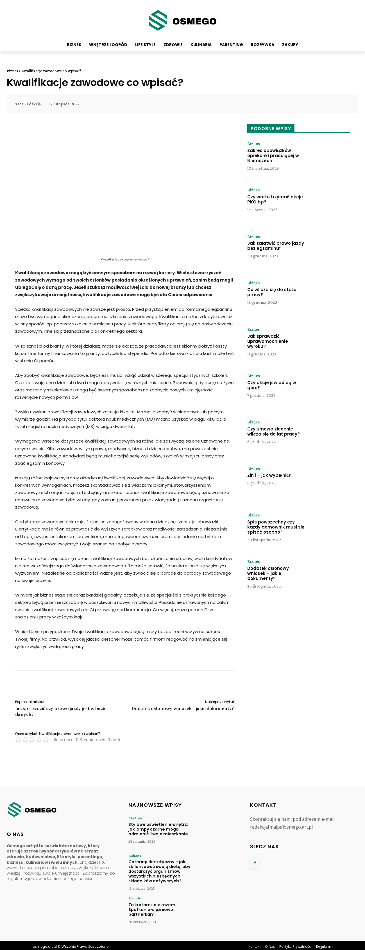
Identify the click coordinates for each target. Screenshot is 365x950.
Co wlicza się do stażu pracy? (271, 292)
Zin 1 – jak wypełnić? (269, 476)
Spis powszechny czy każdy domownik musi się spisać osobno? (275, 527)
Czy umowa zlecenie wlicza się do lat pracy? (273, 431)
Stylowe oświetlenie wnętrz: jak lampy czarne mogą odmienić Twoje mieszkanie (158, 829)
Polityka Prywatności (295, 944)
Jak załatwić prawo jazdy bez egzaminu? (275, 246)
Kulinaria (134, 855)
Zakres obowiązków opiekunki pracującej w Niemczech (273, 156)
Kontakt (254, 944)
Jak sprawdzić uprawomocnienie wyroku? (267, 341)
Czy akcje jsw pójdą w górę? (271, 385)
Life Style (135, 818)
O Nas (270, 944)
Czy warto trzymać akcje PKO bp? (275, 199)
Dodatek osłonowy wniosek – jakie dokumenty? (183, 708)
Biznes (12, 71)
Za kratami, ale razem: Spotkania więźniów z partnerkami (150, 907)
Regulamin (324, 944)
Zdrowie (134, 896)
